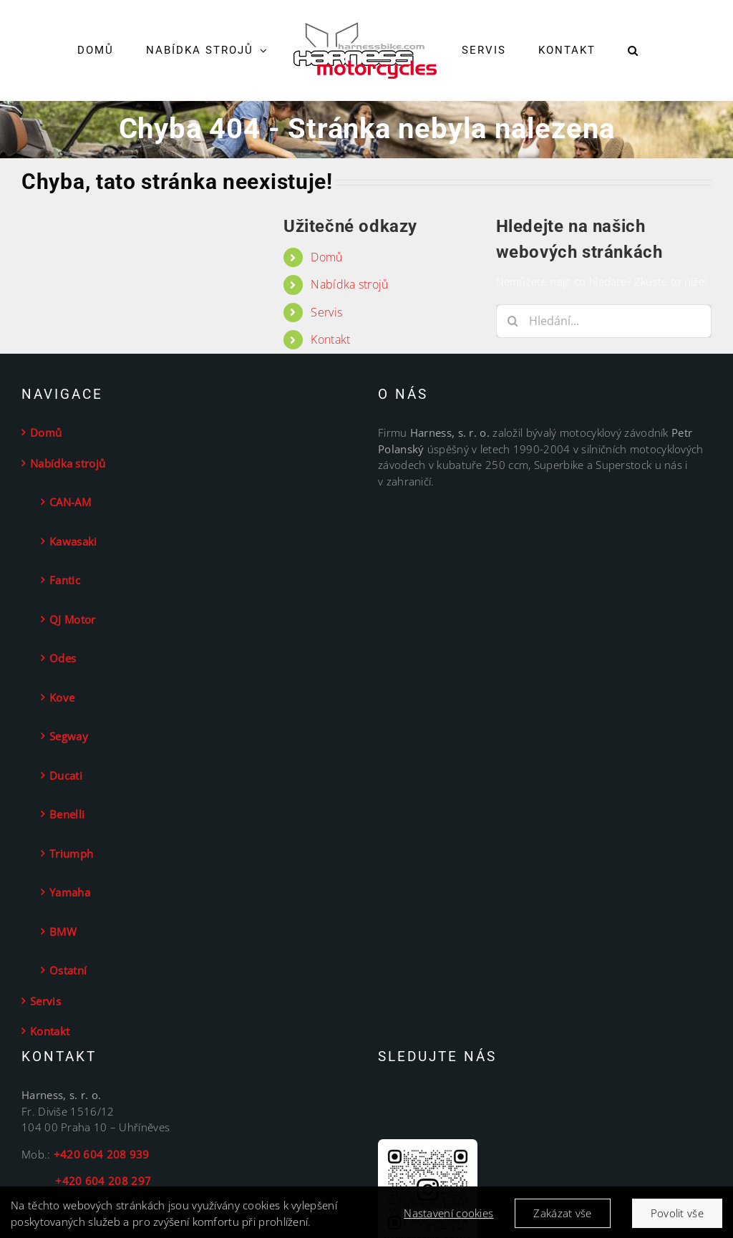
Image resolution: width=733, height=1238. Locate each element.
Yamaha (69, 892)
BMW (63, 931)
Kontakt (330, 339)
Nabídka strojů (349, 284)
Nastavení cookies (448, 1219)
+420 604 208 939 (102, 1154)
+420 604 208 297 (86, 1181)
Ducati (65, 775)
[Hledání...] (604, 321)
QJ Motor (72, 619)
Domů (326, 257)
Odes (62, 658)
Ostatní (68, 970)
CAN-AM (70, 502)
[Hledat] (513, 321)
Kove (61, 697)
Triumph (71, 853)
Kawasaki (73, 541)
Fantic (64, 580)
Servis (326, 312)
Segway (68, 736)
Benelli (66, 814)
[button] (633, 51)
